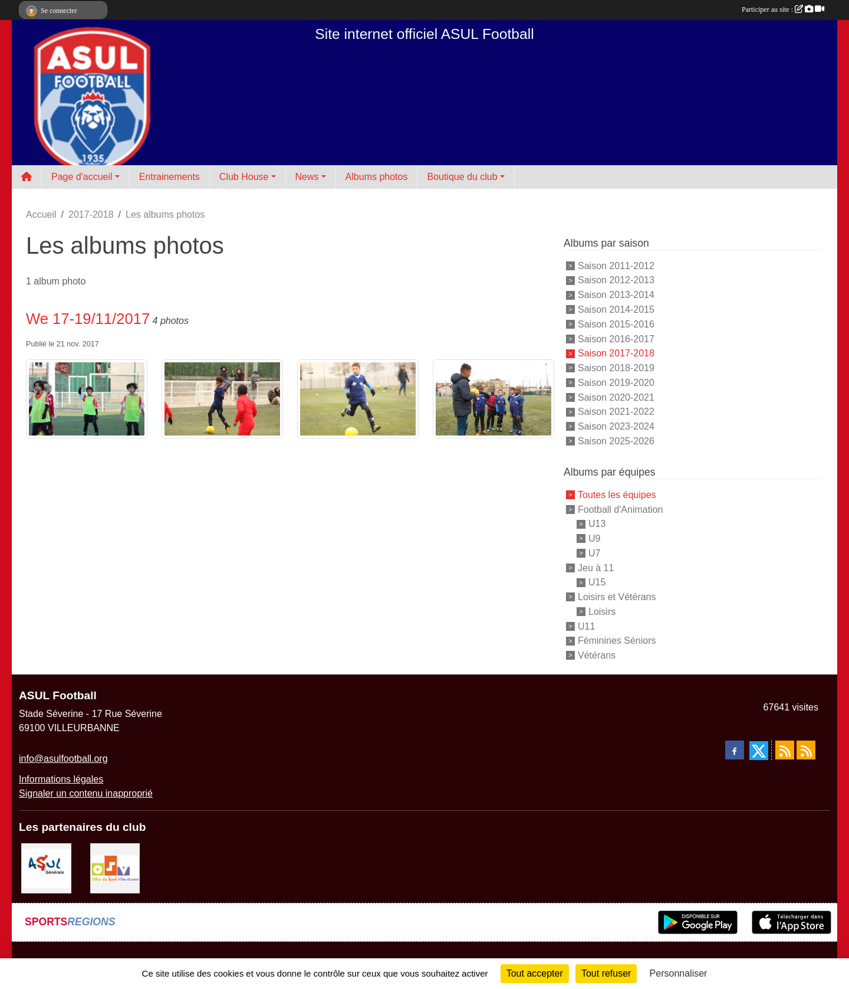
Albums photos (376, 177)
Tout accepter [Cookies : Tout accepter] (534, 973)
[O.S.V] (115, 868)
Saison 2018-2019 (616, 368)
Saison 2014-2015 (616, 309)
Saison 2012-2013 (616, 280)
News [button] (307, 177)
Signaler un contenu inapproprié (86, 793)
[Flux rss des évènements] (806, 750)
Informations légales (61, 779)
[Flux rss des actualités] (784, 750)
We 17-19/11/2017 (88, 318)
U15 (597, 582)
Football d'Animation (620, 509)
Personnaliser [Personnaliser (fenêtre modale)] (679, 973)
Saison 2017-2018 (616, 353)
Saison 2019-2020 (616, 383)
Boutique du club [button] (462, 177)
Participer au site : (783, 9)
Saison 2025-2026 (616, 441)
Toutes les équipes (617, 495)
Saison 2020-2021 (616, 397)
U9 (594, 538)
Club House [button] (244, 177)
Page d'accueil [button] (82, 177)
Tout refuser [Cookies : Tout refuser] (606, 973)
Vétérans (597, 655)
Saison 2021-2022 (616, 412)
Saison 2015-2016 (616, 324)
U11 (586, 626)
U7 (594, 553)
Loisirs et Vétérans (617, 597)
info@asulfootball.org (63, 759)
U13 (597, 524)
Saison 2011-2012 (616, 265)
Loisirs (602, 612)
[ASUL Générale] (46, 868)
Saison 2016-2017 (616, 338)
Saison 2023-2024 (616, 426)
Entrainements (169, 177)
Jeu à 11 (596, 567)
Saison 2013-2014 (616, 295)
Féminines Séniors (617, 641)
